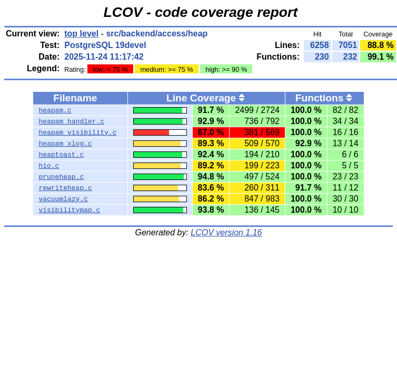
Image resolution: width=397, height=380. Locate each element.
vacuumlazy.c (63, 199)
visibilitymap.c (69, 210)
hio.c (48, 165)
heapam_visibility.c (77, 132)
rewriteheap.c (65, 188)
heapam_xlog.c (65, 143)
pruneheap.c (61, 177)
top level (81, 33)
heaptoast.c (61, 154)
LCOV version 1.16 (226, 232)
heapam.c (54, 110)
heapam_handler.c (71, 121)
